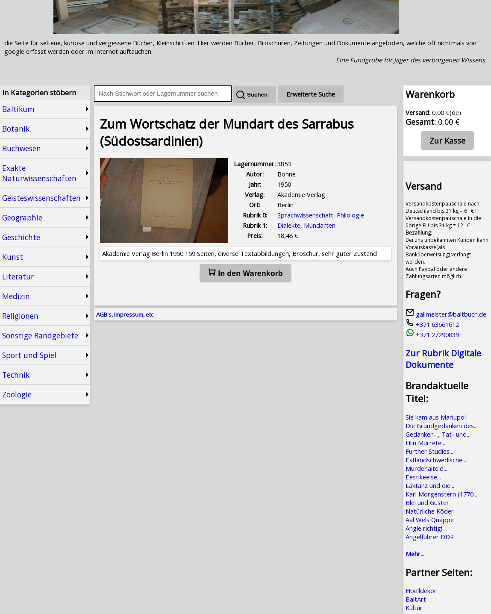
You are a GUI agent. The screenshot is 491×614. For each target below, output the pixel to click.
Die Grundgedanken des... (442, 425)
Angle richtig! (424, 528)
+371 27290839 (432, 334)
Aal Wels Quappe (430, 519)
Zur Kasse (447, 140)
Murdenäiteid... (426, 468)
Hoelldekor (421, 590)
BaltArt (416, 599)
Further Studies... (429, 451)
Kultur (414, 607)
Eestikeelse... (423, 477)
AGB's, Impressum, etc (124, 314)
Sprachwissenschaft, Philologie (320, 215)
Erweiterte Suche (310, 94)
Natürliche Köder (430, 511)
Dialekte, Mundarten (306, 225)
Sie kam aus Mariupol (436, 417)
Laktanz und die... (430, 485)
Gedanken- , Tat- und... (438, 434)
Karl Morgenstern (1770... (441, 494)
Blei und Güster (427, 502)
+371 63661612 (432, 324)
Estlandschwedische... (436, 459)
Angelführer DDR (430, 536)
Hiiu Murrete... (425, 442)
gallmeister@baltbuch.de (446, 314)
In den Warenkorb (245, 273)
